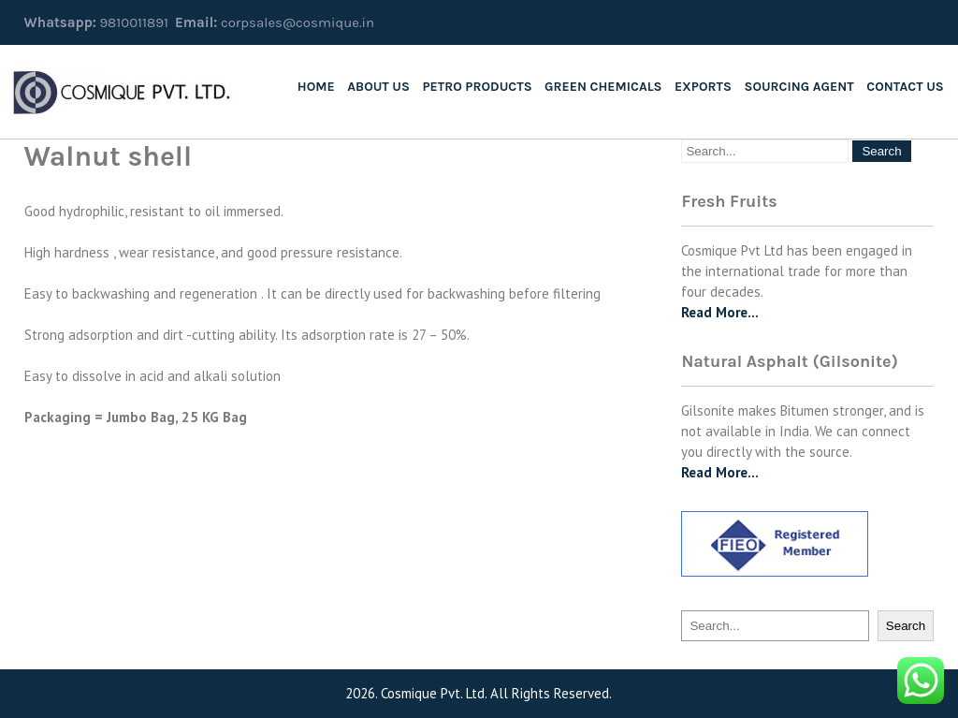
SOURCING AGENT (798, 87)
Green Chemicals (602, 87)
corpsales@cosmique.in (297, 22)
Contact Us (904, 87)
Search (905, 626)
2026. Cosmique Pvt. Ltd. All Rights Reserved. (478, 693)
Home (316, 87)
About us (378, 87)
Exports (703, 87)
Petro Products (476, 87)
